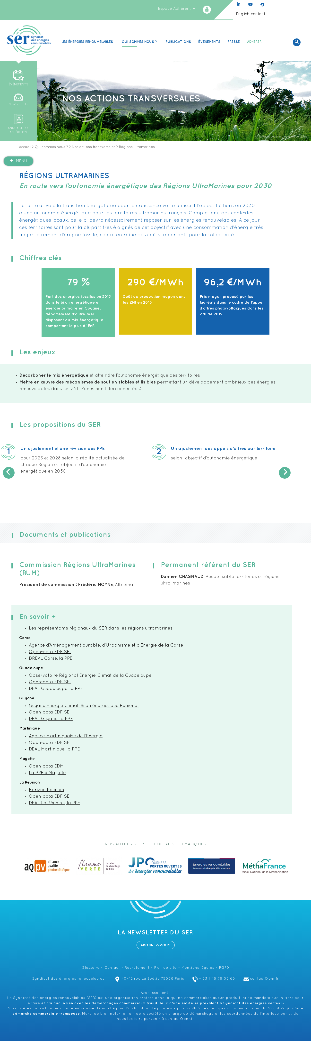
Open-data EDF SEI (50, 652)
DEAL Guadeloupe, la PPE (56, 689)
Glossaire (91, 967)
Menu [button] (18, 161)
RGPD (224, 967)
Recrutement (137, 967)
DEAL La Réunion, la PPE (54, 803)
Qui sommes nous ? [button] (140, 41)
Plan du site (165, 967)
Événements (209, 41)
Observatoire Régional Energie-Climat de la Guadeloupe (90, 676)
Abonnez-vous (156, 945)
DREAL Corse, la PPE (50, 659)
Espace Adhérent (177, 8)
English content (250, 14)
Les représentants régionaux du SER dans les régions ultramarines (101, 628)
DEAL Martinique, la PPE (54, 749)
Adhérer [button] (255, 41)
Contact (112, 967)
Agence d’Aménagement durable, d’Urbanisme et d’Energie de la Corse (106, 645)
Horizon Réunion (46, 790)
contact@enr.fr (260, 978)
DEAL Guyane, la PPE (51, 719)
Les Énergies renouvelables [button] (87, 41)
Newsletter (18, 104)
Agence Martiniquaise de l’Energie (66, 736)
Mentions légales (197, 967)
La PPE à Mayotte (47, 773)
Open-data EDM (46, 766)
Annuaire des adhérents (18, 130)
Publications (178, 41)
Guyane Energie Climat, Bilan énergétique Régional (84, 706)
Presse (234, 41)
